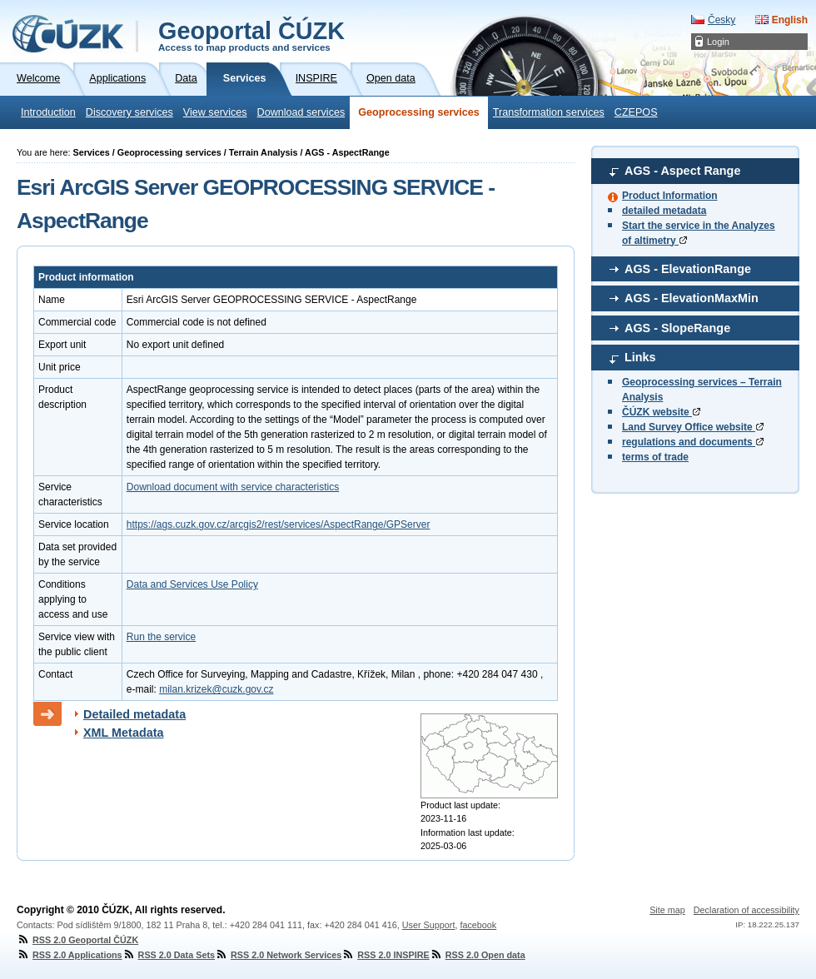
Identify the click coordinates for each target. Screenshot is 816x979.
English (790, 20)
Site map (667, 910)
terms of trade (655, 457)
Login (718, 42)
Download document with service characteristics (233, 487)
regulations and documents (693, 442)
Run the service (161, 637)
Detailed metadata (134, 714)
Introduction (48, 112)
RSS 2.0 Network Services (278, 955)
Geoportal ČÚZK (251, 34)
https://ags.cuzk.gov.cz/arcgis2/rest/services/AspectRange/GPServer (278, 524)
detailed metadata (664, 210)
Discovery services (129, 112)
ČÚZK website (661, 412)
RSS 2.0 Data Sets (168, 955)
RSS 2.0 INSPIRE (385, 955)
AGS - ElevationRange (687, 269)
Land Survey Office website (693, 427)
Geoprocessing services (419, 112)
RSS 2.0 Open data (477, 955)
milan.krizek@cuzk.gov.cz (216, 689)
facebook (478, 925)
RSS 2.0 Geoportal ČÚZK (77, 940)
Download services (301, 112)
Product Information (670, 195)
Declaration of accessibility (746, 910)
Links (640, 357)
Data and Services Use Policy (192, 584)
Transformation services (549, 112)
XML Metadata (123, 732)
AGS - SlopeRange (677, 328)
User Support (428, 925)
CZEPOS (636, 112)
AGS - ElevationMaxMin (691, 298)
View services (215, 112)
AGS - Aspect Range (682, 170)
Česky (721, 20)
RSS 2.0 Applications (69, 955)
